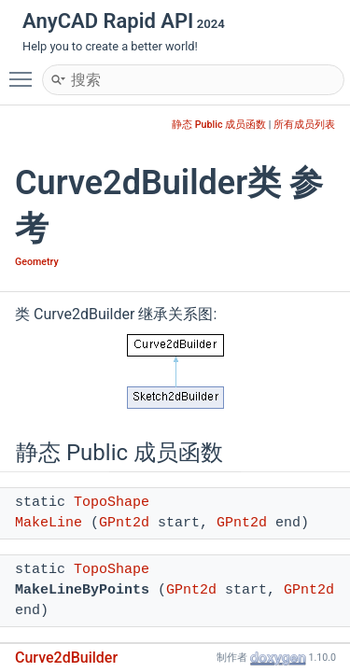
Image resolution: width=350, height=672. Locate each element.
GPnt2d (124, 523)
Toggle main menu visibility (25, 71)
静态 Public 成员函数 (219, 125)
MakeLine (48, 523)
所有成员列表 (304, 125)
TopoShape (111, 503)
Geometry (37, 262)
